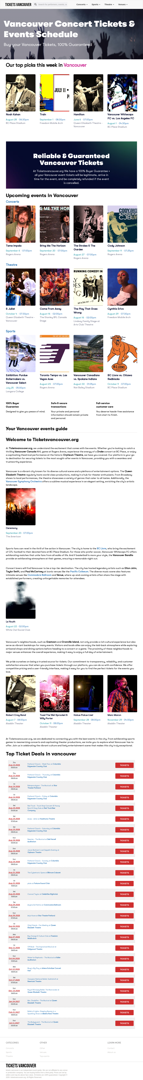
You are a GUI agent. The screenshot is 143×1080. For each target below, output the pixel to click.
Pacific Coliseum (79, 571)
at (44, 808)
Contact (111, 1048)
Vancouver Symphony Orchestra (24, 481)
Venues (123, 4)
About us (112, 1052)
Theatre (109, 4)
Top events (44, 1056)
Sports (96, 4)
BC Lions (101, 548)
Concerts (81, 4)
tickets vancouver (21, 1065)
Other (42, 1048)
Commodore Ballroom (39, 575)
